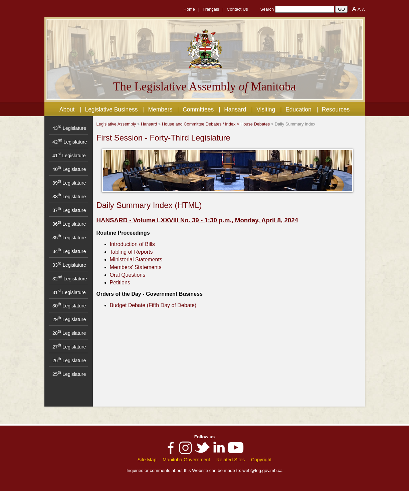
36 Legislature (69, 224)
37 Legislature (69, 210)
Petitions (120, 282)
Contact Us (237, 9)
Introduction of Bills (132, 244)
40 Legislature (69, 169)
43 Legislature (69, 128)
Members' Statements (136, 267)
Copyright (261, 459)
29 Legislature (69, 319)
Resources (336, 109)
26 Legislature (69, 360)
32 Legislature (69, 278)
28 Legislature (69, 333)
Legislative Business (111, 109)
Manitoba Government (186, 459)
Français (211, 9)
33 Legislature (69, 265)
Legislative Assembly (116, 124)
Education (298, 109)
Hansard (235, 109)
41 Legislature (69, 155)
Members (160, 109)
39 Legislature (69, 183)
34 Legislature (69, 251)
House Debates (255, 124)
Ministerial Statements (136, 259)
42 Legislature (69, 142)
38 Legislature (69, 196)
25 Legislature (69, 374)
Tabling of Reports (131, 252)
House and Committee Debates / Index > (201, 124)
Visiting (265, 109)
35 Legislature (69, 237)
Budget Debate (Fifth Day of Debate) (153, 305)
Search (267, 9)
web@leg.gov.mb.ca (262, 470)
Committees (198, 109)
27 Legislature (69, 346)
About (67, 109)
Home (189, 9)
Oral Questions (128, 275)
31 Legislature (69, 292)
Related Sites (230, 459)
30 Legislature (69, 305)
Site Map (147, 459)
